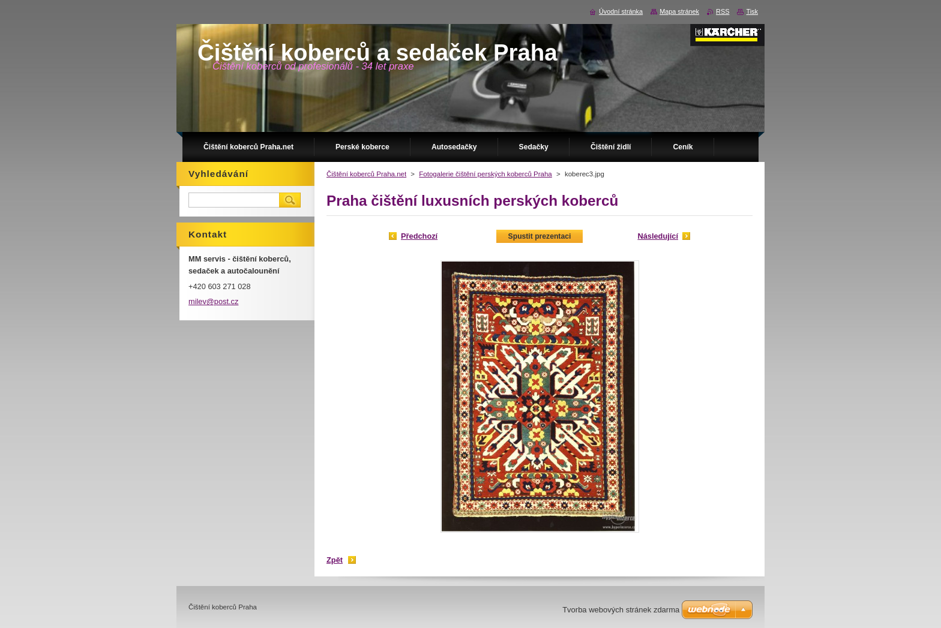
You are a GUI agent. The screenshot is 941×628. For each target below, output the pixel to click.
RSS (722, 11)
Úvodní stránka (621, 11)
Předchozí (419, 236)
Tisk (752, 11)
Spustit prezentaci (539, 236)
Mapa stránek (679, 11)
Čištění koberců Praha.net (366, 174)
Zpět (334, 559)
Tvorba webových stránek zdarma (620, 609)
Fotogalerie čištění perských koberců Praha (485, 174)
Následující (657, 236)
